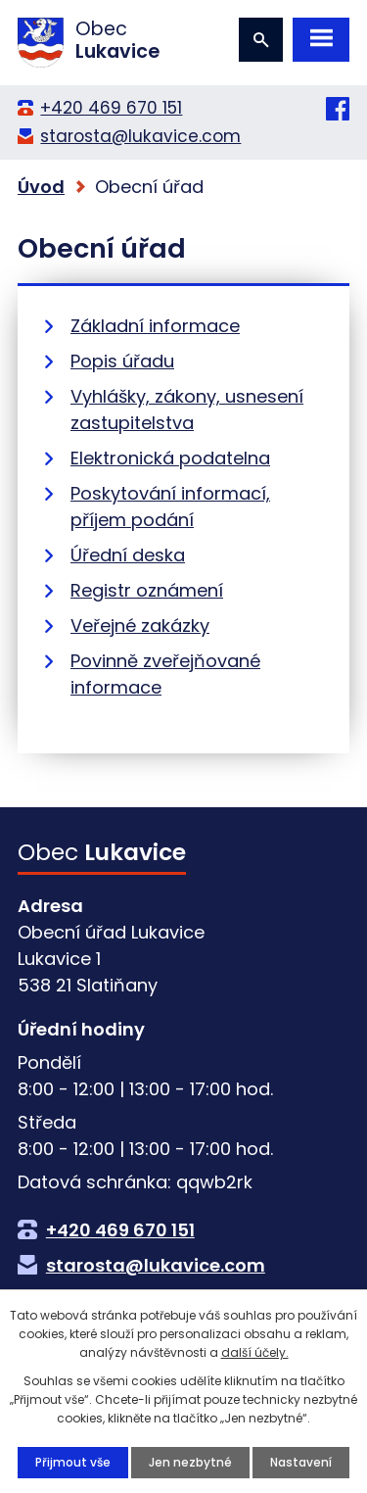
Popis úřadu (122, 361)
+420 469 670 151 (111, 108)
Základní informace (155, 325)
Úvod (41, 186)
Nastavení (301, 1462)
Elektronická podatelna (170, 458)
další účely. (255, 1352)
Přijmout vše (73, 1462)
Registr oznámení (146, 590)
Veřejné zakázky (139, 625)
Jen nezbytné (190, 1462)
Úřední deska (127, 555)
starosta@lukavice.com (140, 136)
